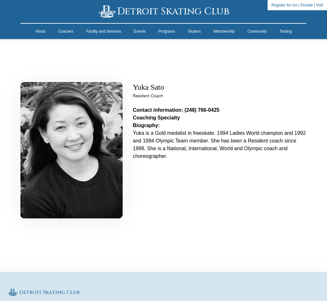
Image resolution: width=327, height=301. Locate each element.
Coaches (65, 31)
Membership (224, 31)
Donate (306, 5)
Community (257, 31)
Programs (166, 31)
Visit (319, 5)
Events (140, 31)
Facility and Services (103, 31)
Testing (285, 31)
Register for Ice (284, 5)
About (40, 31)
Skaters (194, 31)
